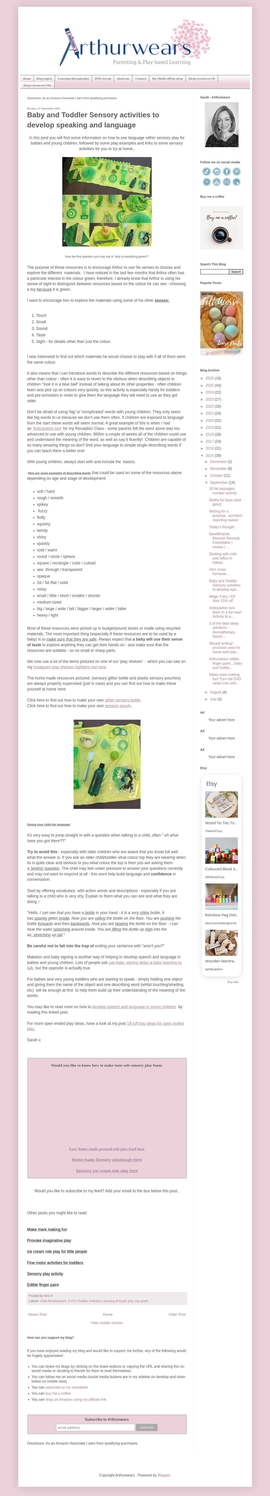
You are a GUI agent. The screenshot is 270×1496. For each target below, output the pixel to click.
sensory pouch (118, 706)
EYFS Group (103, 78)
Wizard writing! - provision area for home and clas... (224, 647)
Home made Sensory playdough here (107, 1160)
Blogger (164, 1475)
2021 (210, 413)
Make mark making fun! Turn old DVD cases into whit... (225, 679)
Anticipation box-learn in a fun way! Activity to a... (225, 612)
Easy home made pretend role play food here (107, 1149)
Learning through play (73, 78)
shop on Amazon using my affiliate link (75, 1399)
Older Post (177, 1314)
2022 (210, 406)
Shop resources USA (37, 85)
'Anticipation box (47, 428)
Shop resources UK (202, 78)
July (213, 699)
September (219, 482)
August (216, 692)
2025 (210, 385)
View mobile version (107, 1323)
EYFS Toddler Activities (85, 1301)
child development (53, 1301)
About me (123, 78)
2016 (210, 448)
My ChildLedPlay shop (167, 78)
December (219, 462)
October (217, 475)
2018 (210, 434)
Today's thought (221, 527)
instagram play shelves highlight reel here (69, 667)
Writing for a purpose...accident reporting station (225, 515)
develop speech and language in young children (134, 1007)
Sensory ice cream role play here (107, 1171)
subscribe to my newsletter (66, 1387)
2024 (210, 392)
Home (27, 78)
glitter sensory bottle (122, 700)
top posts (141, 1301)
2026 (210, 378)
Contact (140, 78)
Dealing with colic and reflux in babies (223, 558)
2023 (210, 399)
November (219, 469)
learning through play (118, 1301)
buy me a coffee (58, 1393)
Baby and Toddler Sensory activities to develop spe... (225, 585)
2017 (210, 441)
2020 (210, 420)
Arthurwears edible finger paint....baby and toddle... (225, 663)
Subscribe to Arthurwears (107, 1419)
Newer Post (37, 1314)
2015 (210, 455)
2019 (210, 427)
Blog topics (44, 78)
